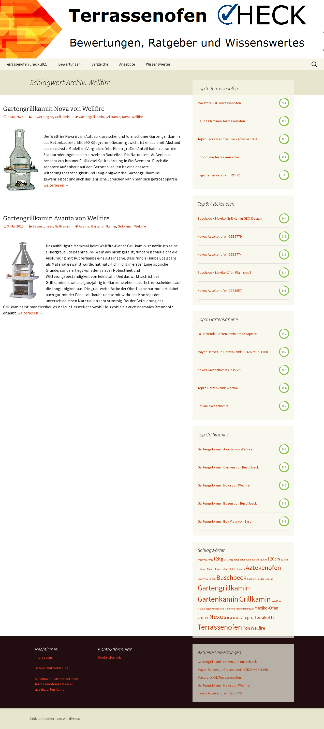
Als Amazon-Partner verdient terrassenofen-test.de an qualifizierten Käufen (56, 684)
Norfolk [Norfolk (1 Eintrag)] (231, 618)
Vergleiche (100, 64)
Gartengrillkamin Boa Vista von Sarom (226, 521)
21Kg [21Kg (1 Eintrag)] (236, 559)
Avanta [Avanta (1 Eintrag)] (241, 569)
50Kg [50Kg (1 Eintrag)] (248, 559)
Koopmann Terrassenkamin (218, 157)
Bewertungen (69, 64)
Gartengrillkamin (91, 116)
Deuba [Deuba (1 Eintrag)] (260, 579)
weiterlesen (56, 185)
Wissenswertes (158, 64)
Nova (126, 116)
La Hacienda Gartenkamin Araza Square (227, 333)
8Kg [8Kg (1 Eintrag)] (200, 559)
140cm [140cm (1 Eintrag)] (209, 569)
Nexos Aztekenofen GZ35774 (220, 254)
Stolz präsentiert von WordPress (55, 718)
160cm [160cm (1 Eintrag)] (232, 569)
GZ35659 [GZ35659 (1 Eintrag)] (276, 600)
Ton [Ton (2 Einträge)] (246, 628)
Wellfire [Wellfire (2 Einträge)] (258, 628)
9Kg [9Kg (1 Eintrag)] (204, 559)
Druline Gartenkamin (213, 406)
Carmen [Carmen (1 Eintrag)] (251, 579)
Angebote (127, 64)
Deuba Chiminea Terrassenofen (221, 121)
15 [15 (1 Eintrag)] (225, 559)
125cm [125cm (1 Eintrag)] (284, 559)
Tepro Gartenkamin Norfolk (218, 388)
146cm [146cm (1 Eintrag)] (216, 569)
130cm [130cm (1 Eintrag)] (201, 569)
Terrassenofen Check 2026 (26, 64)
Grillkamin (62, 116)
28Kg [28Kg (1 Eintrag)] (242, 559)
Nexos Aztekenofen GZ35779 (220, 236)
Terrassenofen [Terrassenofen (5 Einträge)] (220, 627)
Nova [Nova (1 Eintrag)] (239, 618)
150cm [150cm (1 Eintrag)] (224, 569)
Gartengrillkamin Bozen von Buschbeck (227, 503)
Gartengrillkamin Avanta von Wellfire (56, 218)
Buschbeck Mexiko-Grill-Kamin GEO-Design (230, 218)
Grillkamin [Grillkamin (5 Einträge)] (255, 599)
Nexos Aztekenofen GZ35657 (220, 290)
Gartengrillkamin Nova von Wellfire (54, 108)
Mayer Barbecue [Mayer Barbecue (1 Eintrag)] (245, 608)
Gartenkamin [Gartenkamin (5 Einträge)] (218, 599)
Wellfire (137, 116)
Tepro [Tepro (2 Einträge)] (248, 617)
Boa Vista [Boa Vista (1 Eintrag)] (203, 579)
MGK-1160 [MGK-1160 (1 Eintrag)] (203, 618)
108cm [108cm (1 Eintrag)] (255, 559)
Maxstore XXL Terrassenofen (219, 103)
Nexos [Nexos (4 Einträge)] (217, 616)
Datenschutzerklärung (51, 668)
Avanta (84, 226)
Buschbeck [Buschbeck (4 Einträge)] (231, 577)
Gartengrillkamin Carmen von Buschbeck (228, 467)
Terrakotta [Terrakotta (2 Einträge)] (264, 617)
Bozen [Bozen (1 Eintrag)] (212, 579)
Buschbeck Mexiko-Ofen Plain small (224, 272)
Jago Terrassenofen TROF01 (219, 175)
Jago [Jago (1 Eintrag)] (208, 608)
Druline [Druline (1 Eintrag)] (269, 579)
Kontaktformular (110, 657)
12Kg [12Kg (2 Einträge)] (218, 559)
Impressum (43, 657)
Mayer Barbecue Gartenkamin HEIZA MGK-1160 (233, 352)
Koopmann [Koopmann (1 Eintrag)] (218, 608)
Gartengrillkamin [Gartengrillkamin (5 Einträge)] (224, 588)
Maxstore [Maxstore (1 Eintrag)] (230, 608)
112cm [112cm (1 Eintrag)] (263, 559)
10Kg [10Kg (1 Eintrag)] (210, 559)
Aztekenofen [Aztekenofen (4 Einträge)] (263, 567)
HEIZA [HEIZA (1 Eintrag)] (201, 608)
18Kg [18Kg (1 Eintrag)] (230, 559)
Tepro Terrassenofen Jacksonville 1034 (227, 139)
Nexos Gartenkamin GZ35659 (219, 370)
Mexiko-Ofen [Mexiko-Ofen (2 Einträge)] (266, 608)
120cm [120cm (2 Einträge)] (274, 559)
